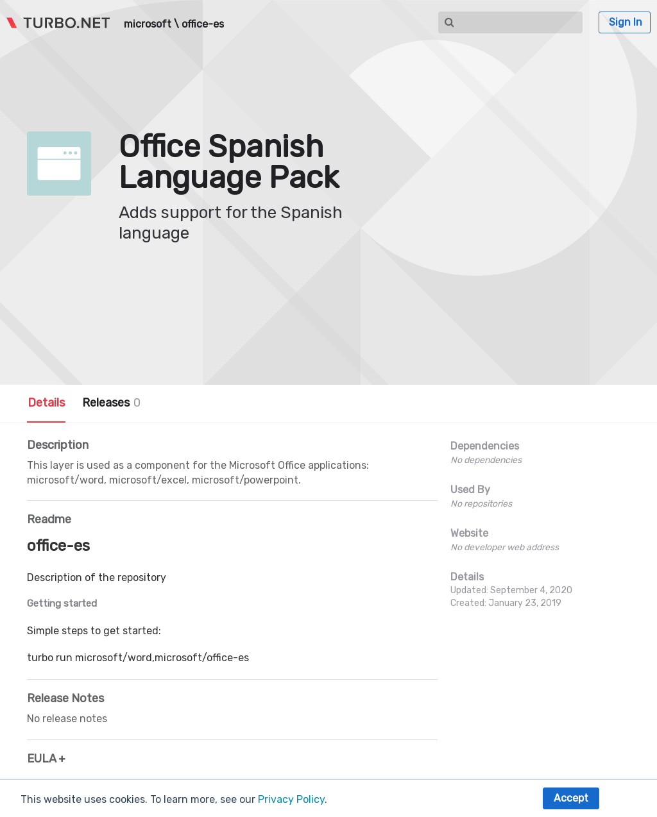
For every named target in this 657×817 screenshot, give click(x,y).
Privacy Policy (291, 799)
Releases (111, 403)
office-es (203, 24)
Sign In (625, 22)
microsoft (147, 24)
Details (46, 403)
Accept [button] (571, 798)
